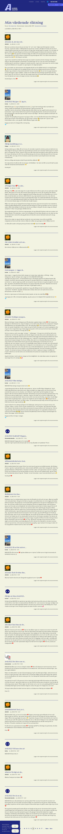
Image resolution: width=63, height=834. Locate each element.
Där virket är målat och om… (15, 242)
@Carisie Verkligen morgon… (15, 317)
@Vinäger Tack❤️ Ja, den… (14, 186)
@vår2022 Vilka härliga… (14, 381)
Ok (15, 827)
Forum (31, 2)
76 (40, 828)
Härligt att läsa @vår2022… (15, 596)
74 (35, 828)
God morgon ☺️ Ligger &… (14, 270)
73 (33, 828)
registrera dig (43, 81)
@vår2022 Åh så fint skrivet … (15, 547)
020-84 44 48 (54, 2)
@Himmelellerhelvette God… (15, 461)
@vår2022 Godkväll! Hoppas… (16, 436)
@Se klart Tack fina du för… (15, 625)
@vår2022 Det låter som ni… (15, 662)
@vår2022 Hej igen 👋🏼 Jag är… (16, 102)
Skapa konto (52, 4)
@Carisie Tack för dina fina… (15, 573)
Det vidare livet (12, 26)
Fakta (43, 2)
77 (42, 828)
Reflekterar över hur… (12, 494)
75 (38, 828)
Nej (15, 831)
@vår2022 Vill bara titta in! (15, 749)
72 (31, 828)
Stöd (37, 2)
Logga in (59, 4)
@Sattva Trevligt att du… (14, 772)
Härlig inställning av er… (14, 144)
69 (25, 828)
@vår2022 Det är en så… (13, 796)
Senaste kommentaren (40, 26)
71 (29, 828)
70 (27, 828)
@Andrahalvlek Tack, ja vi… (15, 709)
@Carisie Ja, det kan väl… (14, 42)
